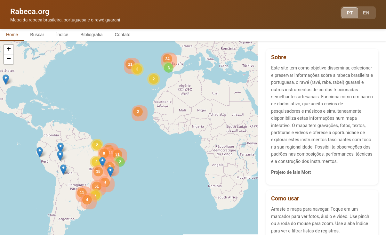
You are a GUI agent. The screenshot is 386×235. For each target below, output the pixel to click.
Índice (64, 34)
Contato (125, 34)
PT (350, 12)
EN (366, 12)
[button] (60, 148)
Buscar (38, 34)
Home (12, 34)
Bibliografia (94, 34)
